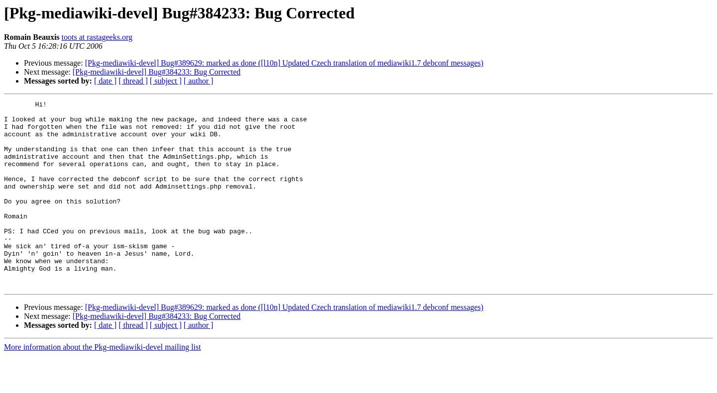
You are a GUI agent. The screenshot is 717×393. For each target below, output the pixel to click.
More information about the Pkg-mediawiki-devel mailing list (102, 384)
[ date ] (105, 81)
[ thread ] (133, 81)
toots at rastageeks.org (97, 37)
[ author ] (199, 81)
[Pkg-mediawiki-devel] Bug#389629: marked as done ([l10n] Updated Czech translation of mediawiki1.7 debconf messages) (284, 63)
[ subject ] (166, 81)
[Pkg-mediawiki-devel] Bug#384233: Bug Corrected (156, 72)
